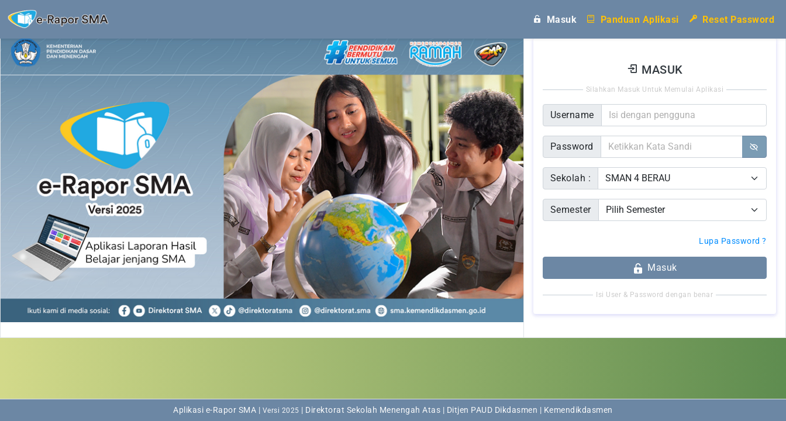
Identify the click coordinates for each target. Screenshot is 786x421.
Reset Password (731, 19)
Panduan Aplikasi (632, 19)
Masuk (554, 19)
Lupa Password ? (733, 241)
